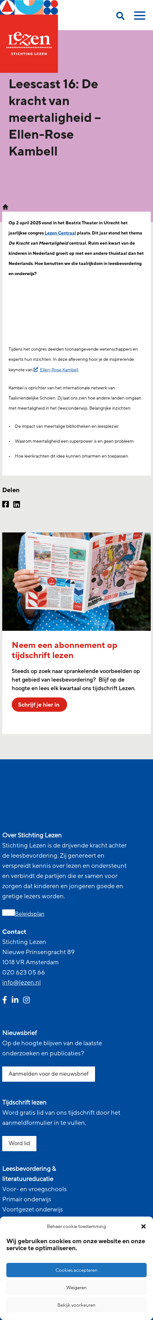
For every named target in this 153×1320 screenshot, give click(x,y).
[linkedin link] (15, 1001)
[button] (143, 1226)
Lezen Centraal (60, 233)
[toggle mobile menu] (139, 17)
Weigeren (76, 1287)
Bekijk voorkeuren (76, 1305)
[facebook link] (4, 1001)
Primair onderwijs (26, 1199)
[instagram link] (26, 1001)
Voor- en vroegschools (34, 1189)
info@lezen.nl (21, 983)
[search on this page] (120, 17)
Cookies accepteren (76, 1270)
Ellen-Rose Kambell (59, 370)
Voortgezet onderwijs (32, 1209)
